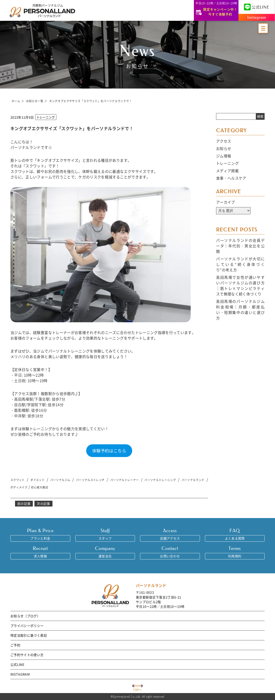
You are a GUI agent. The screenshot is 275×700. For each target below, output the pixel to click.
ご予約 (15, 645)
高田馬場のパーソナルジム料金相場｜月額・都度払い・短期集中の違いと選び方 (240, 309)
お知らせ (223, 148)
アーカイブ (225, 202)
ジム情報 (223, 156)
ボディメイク (19, 487)
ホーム (16, 101)
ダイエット (37, 480)
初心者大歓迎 (39, 487)
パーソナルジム (60, 480)
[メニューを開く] (263, 28)
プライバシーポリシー (27, 625)
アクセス (223, 141)
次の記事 (43, 503)
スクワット (17, 480)
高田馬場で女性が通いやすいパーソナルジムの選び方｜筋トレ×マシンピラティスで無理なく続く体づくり (240, 285)
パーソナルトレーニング (160, 480)
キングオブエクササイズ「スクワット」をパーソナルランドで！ (90, 101)
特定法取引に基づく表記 (28, 635)
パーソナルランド (193, 480)
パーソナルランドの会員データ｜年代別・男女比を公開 (240, 245)
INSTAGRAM (20, 674)
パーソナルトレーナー (124, 480)
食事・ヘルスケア (231, 178)
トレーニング (227, 163)
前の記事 (24, 503)
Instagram (256, 17)
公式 (256, 6)
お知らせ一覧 (34, 101)
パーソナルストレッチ (90, 480)
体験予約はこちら (109, 451)
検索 (260, 116)
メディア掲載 (227, 170)
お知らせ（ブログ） (25, 616)
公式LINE (17, 664)
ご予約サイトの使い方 (27, 654)
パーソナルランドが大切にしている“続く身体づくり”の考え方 (240, 264)
